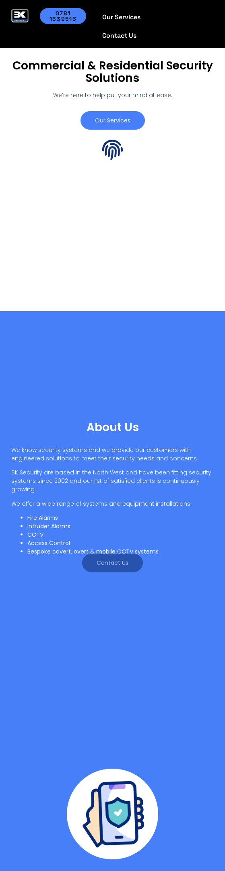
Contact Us (119, 35)
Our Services (121, 17)
